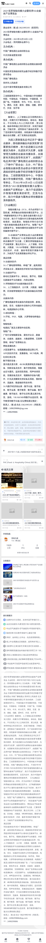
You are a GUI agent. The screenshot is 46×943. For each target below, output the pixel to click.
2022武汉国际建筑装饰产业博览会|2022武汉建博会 (11, 524)
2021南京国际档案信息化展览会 (34, 524)
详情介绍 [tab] (8, 21)
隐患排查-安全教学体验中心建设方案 (21, 633)
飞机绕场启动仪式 (19, 588)
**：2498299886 (11, 921)
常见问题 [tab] (19, 21)
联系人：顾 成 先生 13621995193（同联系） (22, 915)
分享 (22, 440)
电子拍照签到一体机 (20, 596)
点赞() (38, 440)
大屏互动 (18, 17)
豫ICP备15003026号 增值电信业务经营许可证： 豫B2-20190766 (21, 933)
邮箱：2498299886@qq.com (16, 918)
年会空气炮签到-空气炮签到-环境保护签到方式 (25, 628)
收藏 (30, 440)
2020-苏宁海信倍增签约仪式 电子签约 (11, 496)
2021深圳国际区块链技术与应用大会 (26, 580)
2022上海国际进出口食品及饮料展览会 (22, 655)
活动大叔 (8, 440)
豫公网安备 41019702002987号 (29, 934)
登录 (36, 3)
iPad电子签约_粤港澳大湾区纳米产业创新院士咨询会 (28, 566)
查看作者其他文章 (23, 553)
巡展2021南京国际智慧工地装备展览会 (27, 572)
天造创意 (18, 492)
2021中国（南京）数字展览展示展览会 (34, 494)
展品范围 (7, 823)
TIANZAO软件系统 (9, 492)
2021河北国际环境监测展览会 (23, 604)
